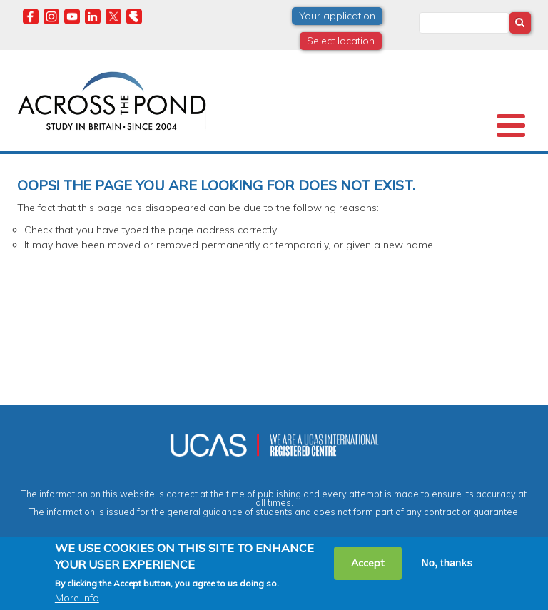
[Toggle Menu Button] (511, 125)
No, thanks (447, 563)
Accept (368, 562)
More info (77, 597)
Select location (341, 40)
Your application (337, 15)
